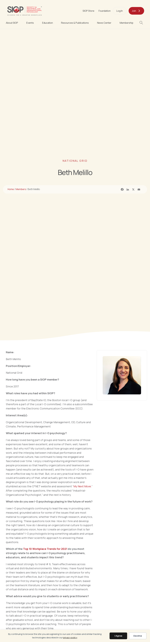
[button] (142, 22)
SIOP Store (88, 10)
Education (47, 22)
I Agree (118, 635)
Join (134, 10)
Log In (119, 10)
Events (30, 22)
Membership (126, 22)
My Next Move (82, 486)
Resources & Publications (75, 22)
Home (11, 189)
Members (21, 189)
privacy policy (70, 637)
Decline (137, 635)
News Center (104, 22)
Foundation (105, 10)
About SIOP (12, 22)
